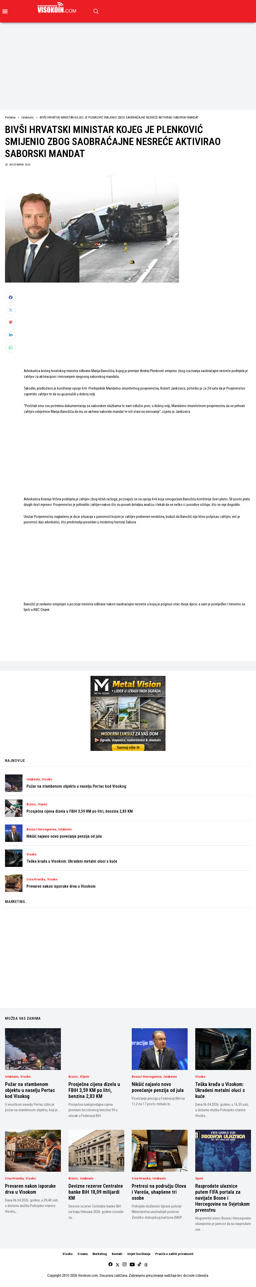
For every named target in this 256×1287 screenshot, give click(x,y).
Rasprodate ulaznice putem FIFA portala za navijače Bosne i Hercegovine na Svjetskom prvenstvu (222, 1198)
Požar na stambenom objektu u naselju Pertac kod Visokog (76, 786)
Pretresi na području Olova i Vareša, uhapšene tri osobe (159, 1192)
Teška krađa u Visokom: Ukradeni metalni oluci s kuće (71, 861)
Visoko (47, 779)
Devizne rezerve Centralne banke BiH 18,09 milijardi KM (95, 1192)
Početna (10, 117)
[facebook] (110, 1264)
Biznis (31, 804)
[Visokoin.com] (57, 7)
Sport (199, 1178)
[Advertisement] (128, 60)
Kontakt (117, 1254)
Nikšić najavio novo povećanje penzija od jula (64, 836)
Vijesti (42, 804)
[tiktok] (139, 1264)
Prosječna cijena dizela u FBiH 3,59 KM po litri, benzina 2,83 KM (79, 811)
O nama (83, 1254)
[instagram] (124, 1264)
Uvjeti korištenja (138, 1254)
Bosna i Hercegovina (41, 829)
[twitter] (117, 1264)
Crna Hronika (35, 879)
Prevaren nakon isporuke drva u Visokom (61, 886)
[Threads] (146, 1264)
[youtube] (132, 1264)
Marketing (99, 1254)
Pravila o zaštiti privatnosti (174, 1254)
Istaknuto (28, 117)
